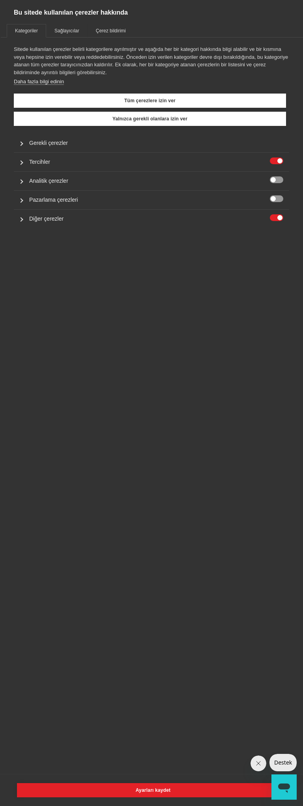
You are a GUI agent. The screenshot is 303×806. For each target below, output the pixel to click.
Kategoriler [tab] (26, 31)
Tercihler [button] (39, 162)
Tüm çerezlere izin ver (150, 100)
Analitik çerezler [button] (48, 181)
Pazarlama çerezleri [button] (53, 200)
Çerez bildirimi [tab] (111, 31)
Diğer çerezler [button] (46, 219)
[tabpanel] (151, 152)
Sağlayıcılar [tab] (66, 31)
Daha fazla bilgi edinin (39, 81)
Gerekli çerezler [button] (48, 143)
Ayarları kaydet (153, 790)
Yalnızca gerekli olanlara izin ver (149, 119)
